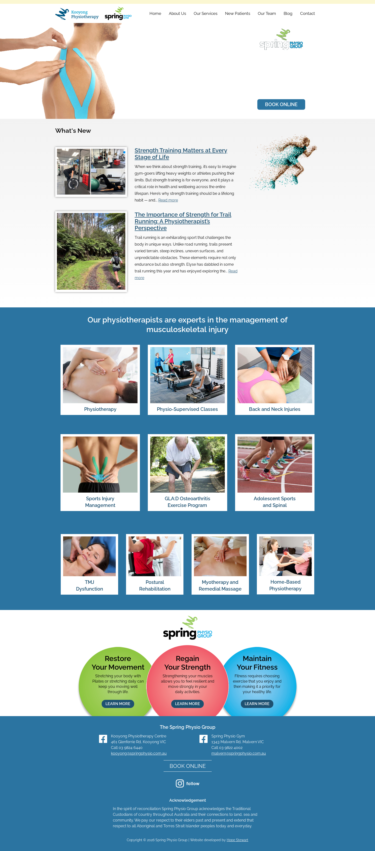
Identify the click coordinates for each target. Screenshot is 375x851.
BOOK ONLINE (281, 106)
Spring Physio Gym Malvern (281, 69)
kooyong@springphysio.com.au (139, 753)
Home (155, 13)
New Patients (237, 13)
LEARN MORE (117, 704)
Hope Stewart (237, 840)
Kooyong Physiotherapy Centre (278, 59)
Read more (168, 200)
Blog (288, 13)
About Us (177, 13)
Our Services (205, 13)
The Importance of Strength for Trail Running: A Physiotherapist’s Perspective (183, 221)
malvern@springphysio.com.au (238, 753)
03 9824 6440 (131, 747)
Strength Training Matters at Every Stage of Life (181, 154)
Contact (307, 13)
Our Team (267, 13)
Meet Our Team (281, 87)
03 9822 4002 (231, 747)
